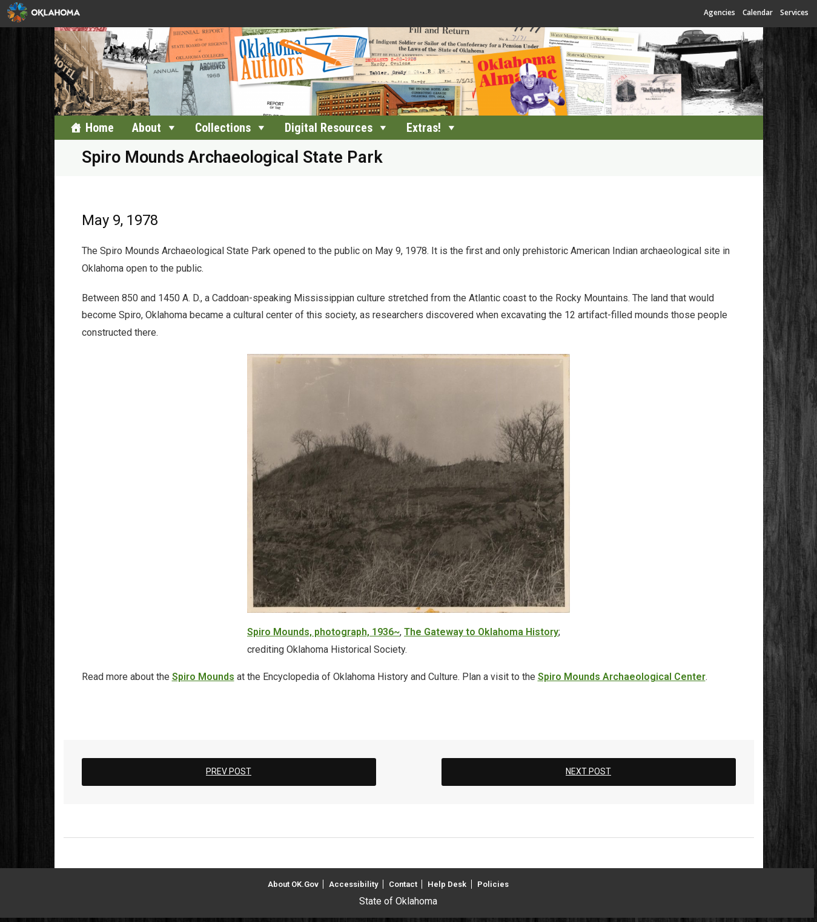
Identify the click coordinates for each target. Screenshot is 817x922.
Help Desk (447, 884)
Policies (493, 884)
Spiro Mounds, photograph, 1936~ (323, 632)
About (146, 127)
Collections (223, 127)
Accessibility (353, 884)
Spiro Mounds (203, 676)
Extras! (423, 127)
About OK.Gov (293, 884)
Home (99, 127)
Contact (403, 884)
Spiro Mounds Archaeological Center (622, 676)
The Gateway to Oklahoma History (481, 632)
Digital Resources (328, 127)
